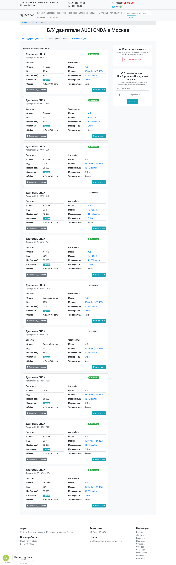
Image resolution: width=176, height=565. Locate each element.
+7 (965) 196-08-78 (132, 59)
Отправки (83, 13)
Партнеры (72, 13)
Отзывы (93, 13)
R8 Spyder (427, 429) (94, 71)
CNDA (87, 80)
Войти (131, 17)
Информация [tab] (79, 38)
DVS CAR (27, 15)
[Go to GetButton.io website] (6, 562)
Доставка (51, 13)
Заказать (132, 101)
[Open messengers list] (6, 558)
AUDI (34, 22)
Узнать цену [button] (99, 90)
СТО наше (103, 13)
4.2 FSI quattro (91, 75)
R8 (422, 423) (93, 117)
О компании (42, 18)
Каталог (41, 13)
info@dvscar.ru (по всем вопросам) (106, 541)
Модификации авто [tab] (32, 38)
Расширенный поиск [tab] (57, 38)
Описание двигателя (36, 90)
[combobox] (139, 13)
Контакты (54, 18)
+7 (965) (124, 3)
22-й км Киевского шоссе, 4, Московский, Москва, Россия (39, 3)
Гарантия (61, 13)
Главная (26, 22)
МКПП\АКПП (116, 13)
